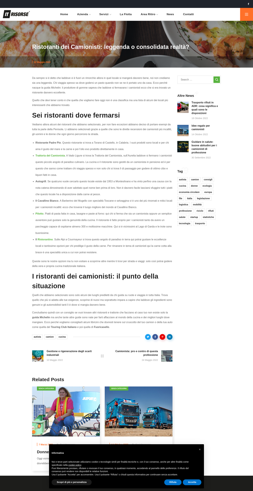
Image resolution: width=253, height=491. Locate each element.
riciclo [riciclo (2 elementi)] (200, 211)
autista (37, 337)
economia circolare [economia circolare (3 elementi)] (189, 192)
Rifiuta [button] (173, 482)
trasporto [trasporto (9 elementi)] (200, 223)
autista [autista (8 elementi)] (182, 179)
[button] (199, 449)
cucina (62, 337)
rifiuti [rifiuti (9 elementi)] (211, 211)
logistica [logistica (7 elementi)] (183, 204)
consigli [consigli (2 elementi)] (208, 179)
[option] (66, 431)
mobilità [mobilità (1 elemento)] (197, 204)
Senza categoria (46, 388)
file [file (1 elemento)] (180, 198)
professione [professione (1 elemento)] (185, 211)
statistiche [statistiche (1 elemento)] (208, 217)
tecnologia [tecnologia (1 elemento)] (184, 223)
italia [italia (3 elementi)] (189, 198)
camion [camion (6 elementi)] (195, 179)
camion (50, 337)
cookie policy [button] (74, 465)
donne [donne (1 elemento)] (194, 186)
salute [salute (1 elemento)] (182, 217)
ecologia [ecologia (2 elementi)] (207, 186)
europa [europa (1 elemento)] (208, 192)
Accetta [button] (192, 482)
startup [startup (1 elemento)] (194, 217)
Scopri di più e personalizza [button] (71, 482)
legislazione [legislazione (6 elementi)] (203, 198)
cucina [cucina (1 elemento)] (182, 186)
